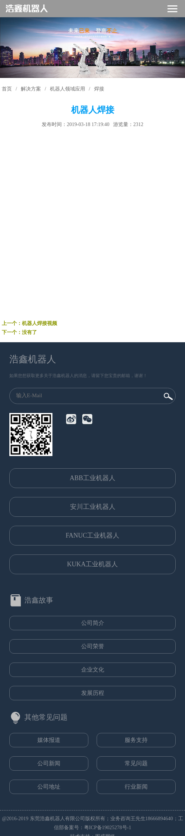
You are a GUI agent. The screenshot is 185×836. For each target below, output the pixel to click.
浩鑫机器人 (32, 359)
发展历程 (92, 693)
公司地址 (48, 787)
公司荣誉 (92, 646)
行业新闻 (136, 787)
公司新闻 (48, 763)
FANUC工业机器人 (93, 535)
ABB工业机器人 (92, 478)
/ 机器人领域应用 (63, 89)
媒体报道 (48, 740)
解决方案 (31, 89)
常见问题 (136, 763)
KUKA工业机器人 (92, 564)
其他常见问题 (46, 717)
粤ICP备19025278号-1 (107, 827)
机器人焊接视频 (39, 323)
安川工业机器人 (92, 506)
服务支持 (136, 740)
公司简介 (92, 623)
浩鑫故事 (38, 600)
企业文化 (92, 670)
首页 (7, 89)
